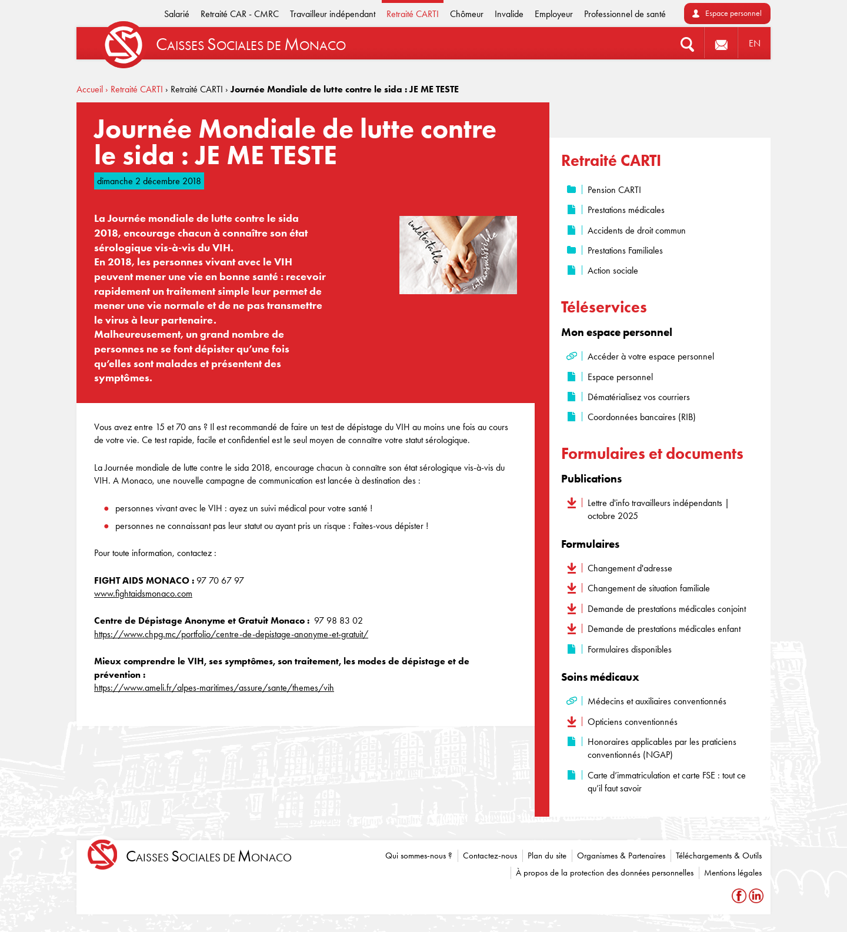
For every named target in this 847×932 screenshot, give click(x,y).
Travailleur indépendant (332, 13)
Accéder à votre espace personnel (651, 356)
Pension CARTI (614, 189)
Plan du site (547, 855)
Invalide (509, 13)
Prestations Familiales (625, 250)
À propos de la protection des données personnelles (604, 872)
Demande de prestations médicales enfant (664, 628)
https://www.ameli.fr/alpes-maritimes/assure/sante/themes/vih (214, 687)
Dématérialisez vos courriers (639, 396)
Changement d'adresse (630, 568)
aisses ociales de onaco (209, 856)
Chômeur (466, 13)
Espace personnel (733, 13)
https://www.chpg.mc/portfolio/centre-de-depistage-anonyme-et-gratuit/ (231, 634)
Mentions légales (733, 872)
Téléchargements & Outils (719, 855)
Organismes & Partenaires (621, 855)
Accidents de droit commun (637, 230)
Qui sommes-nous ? (418, 855)
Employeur (554, 13)
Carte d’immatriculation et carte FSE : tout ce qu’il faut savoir (667, 782)
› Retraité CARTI (134, 89)
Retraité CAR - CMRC (240, 13)
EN (755, 43)
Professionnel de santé (625, 13)
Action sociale (613, 270)
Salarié (176, 13)
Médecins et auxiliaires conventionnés (657, 701)
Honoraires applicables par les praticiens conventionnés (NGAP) (662, 748)
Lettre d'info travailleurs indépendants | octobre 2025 (658, 509)
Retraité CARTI (412, 13)
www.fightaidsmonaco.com (143, 593)
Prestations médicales (626, 209)
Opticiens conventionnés (633, 721)
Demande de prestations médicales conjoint (667, 608)
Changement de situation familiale (649, 588)
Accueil (89, 89)
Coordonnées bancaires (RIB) (642, 416)
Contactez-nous (490, 855)
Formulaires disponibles (630, 649)
